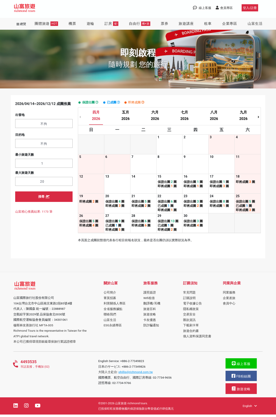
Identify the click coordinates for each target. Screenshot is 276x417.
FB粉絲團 (241, 378)
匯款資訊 (189, 322)
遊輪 (90, 23)
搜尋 (44, 196)
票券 (164, 23)
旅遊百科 (149, 311)
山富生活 (255, 23)
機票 (72, 23)
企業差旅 (229, 300)
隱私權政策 (191, 311)
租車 (208, 23)
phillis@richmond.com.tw (136, 374)
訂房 (111, 23)
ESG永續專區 (113, 327)
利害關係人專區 (114, 306)
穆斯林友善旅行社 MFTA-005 (33, 327)
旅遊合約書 (191, 333)
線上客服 (241, 366)
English (250, 408)
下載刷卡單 (191, 327)
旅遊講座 (186, 23)
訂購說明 (189, 300)
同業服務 (229, 295)
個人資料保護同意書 (197, 338)
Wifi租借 (149, 300)
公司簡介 (110, 295)
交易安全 (189, 317)
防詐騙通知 (151, 327)
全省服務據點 (113, 311)
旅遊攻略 (149, 317)
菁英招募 (110, 300)
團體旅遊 (46, 23)
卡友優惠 (149, 322)
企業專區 (229, 23)
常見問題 (189, 295)
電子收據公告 (192, 306)
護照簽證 (149, 295)
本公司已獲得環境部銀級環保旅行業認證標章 (44, 344)
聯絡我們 (110, 317)
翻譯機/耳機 (151, 306)
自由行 (139, 23)
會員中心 (229, 306)
